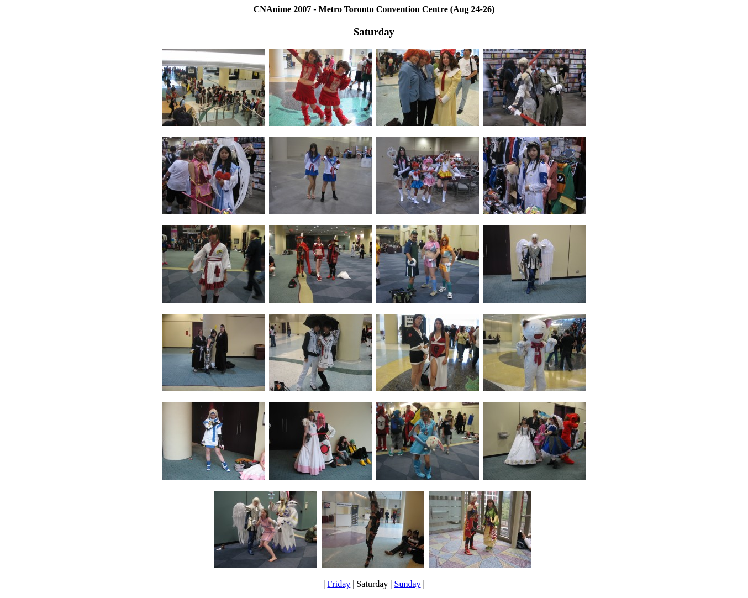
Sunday (407, 584)
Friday (338, 584)
